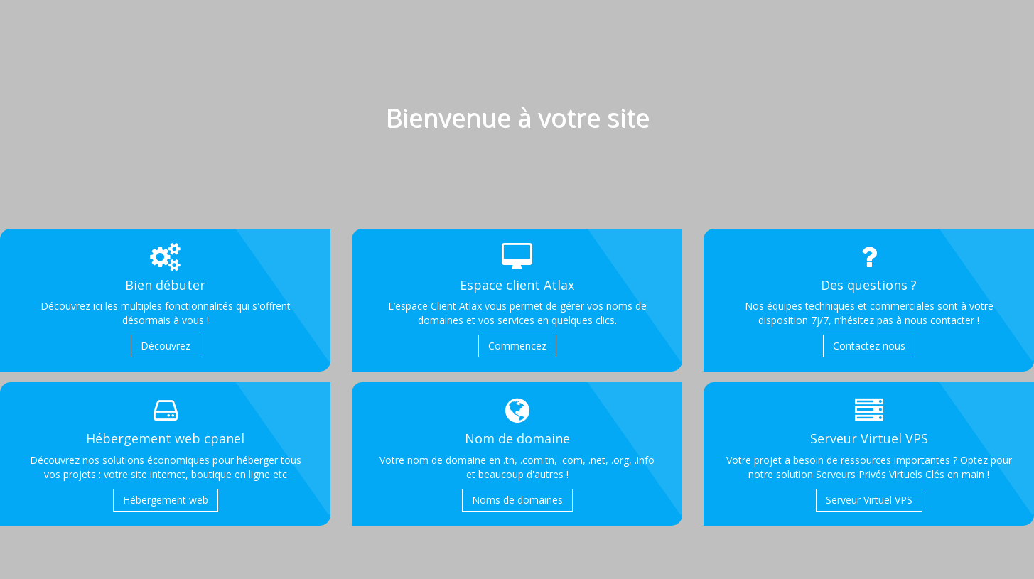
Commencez (517, 345)
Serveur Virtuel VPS (869, 500)
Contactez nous (869, 345)
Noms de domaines (517, 500)
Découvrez (165, 345)
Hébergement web (165, 500)
